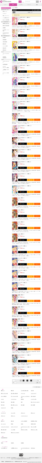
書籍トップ (2, 390)
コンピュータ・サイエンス (5, 426)
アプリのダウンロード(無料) (6, 67)
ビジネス (21, 4)
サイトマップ (25, 461)
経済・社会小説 (33, 396)
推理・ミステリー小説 (4, 393)
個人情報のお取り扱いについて (9, 461)
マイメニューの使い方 (6, 73)
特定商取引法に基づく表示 (18, 461)
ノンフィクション (13, 399)
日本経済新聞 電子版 (4, 437)
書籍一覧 (12, 390)
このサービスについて (6, 62)
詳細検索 (4, 37)
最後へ (38, 382)
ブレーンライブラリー (6, 54)
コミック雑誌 (13, 429)
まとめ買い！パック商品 (6, 30)
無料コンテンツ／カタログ (15, 432)
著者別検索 (4, 39)
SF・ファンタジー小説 (14, 396)
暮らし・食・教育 (33, 426)
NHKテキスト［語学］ (24, 429)
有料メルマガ (3, 432)
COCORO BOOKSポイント (6, 33)
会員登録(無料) (5, 64)
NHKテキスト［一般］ (34, 429)
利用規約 (2, 461)
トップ (5, 4)
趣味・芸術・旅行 (3, 429)
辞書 (21, 402)
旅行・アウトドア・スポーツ (35, 402)
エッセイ (2, 399)
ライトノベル (23, 393)
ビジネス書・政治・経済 (24, 390)
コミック (28, 4)
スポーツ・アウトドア (14, 426)
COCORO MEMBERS (4, 57)
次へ (38, 380)
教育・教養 (12, 402)
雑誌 (37, 4)
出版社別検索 (5, 41)
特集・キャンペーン (6, 15)
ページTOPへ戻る (37, 387)
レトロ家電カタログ (6, 17)
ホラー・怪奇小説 (3, 396)
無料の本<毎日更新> (6, 25)
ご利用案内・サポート (6, 70)
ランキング (4, 13)
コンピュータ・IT (33, 393)
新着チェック (5, 11)
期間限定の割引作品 (6, 23)
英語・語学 (2, 402)
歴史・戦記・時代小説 (14, 393)
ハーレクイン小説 (33, 399)
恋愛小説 (22, 399)
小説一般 (32, 390)
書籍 (13, 4)
